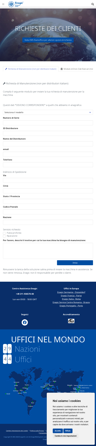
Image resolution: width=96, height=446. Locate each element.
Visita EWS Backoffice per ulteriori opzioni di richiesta (48, 40)
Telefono (7, 159)
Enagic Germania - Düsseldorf (71, 292)
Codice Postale (10, 206)
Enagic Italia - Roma (71, 299)
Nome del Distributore (14, 138)
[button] (3, 4)
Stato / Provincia (11, 196)
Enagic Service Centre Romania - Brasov (71, 302)
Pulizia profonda (14, 232)
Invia (75, 262)
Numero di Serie (11, 117)
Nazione (7, 217)
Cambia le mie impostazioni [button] (65, 436)
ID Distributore (10, 128)
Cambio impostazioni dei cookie (17, 431)
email (6, 149)
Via (4, 175)
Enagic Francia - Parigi (71, 295)
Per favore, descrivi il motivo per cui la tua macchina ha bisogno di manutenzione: (44, 240)
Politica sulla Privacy (37, 431)
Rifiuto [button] (68, 431)
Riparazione (12, 235)
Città (5, 186)
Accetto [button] (58, 431)
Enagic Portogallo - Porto (71, 305)
